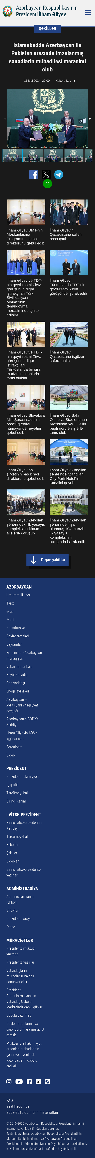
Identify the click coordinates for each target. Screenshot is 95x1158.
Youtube (19, 1081)
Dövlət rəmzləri (17, 636)
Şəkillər (11, 853)
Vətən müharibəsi (19, 666)
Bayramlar (14, 644)
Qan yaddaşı (15, 683)
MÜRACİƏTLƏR (19, 940)
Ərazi (10, 611)
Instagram (8, 1081)
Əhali (10, 619)
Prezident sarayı (18, 918)
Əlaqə (10, 927)
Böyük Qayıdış (16, 674)
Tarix (10, 603)
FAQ (9, 1100)
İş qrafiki (12, 784)
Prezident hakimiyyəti (22, 776)
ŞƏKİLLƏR (47, 28)
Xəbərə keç (63, 80)
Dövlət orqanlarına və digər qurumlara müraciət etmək (25, 1029)
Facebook (29, 1081)
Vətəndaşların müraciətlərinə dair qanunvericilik (20, 976)
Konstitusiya (15, 628)
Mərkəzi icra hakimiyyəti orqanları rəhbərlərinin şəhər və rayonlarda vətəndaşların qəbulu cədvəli (24, 1054)
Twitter (38, 1081)
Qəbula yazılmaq (18, 1015)
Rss (47, 1081)
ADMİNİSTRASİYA (22, 888)
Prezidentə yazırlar (20, 962)
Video (10, 755)
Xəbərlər (12, 844)
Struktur (12, 910)
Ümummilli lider (18, 595)
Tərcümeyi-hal (17, 793)
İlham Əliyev (52, 14)
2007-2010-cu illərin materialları (32, 1112)
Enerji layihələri (17, 691)
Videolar (12, 861)
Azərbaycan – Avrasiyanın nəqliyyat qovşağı (22, 705)
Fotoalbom (14, 747)
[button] (89, 118)
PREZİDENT (16, 768)
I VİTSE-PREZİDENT (23, 814)
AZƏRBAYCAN (19, 587)
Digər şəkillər (53, 560)
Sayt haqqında (17, 1106)
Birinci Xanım (16, 801)
